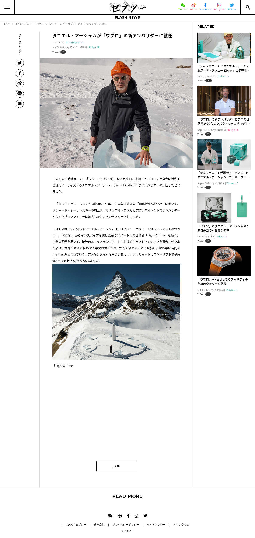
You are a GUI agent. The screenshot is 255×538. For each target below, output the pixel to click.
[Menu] (7, 7)
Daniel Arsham (75, 42)
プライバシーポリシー (125, 525)
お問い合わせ (181, 525)
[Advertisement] (116, 416)
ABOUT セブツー (76, 525)
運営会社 (99, 525)
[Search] (247, 7)
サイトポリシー (156, 525)
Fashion (58, 42)
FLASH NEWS (127, 17)
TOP (116, 466)
